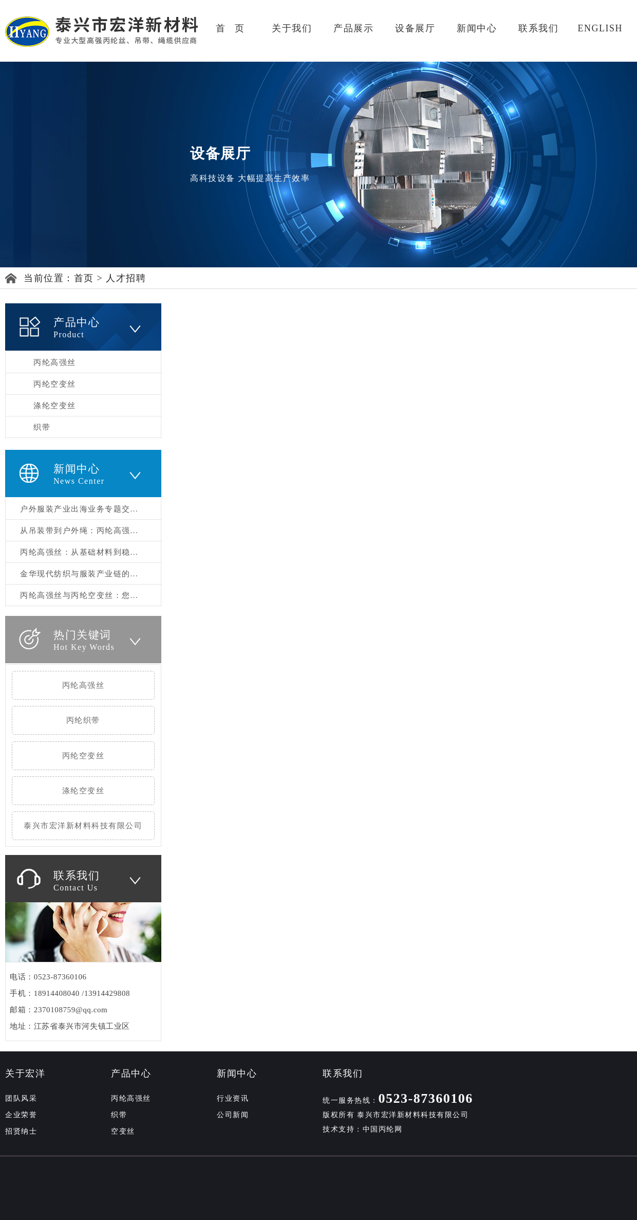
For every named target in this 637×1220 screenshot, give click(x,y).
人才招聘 (126, 278)
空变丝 (123, 1131)
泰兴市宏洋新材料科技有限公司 (83, 826)
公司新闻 (233, 1115)
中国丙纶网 (383, 1129)
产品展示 (353, 28)
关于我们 (292, 28)
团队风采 (21, 1098)
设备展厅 (415, 28)
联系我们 (538, 28)
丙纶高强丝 (54, 362)
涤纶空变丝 (54, 406)
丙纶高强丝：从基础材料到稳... (79, 552)
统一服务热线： (398, 1100)
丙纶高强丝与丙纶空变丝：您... (79, 595)
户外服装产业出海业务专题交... (79, 509)
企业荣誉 (21, 1115)
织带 (41, 427)
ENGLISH (600, 28)
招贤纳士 (21, 1131)
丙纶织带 (83, 720)
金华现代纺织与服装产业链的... (79, 574)
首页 (84, 278)
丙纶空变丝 (54, 384)
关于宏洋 (25, 1073)
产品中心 (131, 1073)
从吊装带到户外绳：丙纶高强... (79, 530)
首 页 (230, 28)
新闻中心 (477, 28)
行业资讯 (233, 1098)
